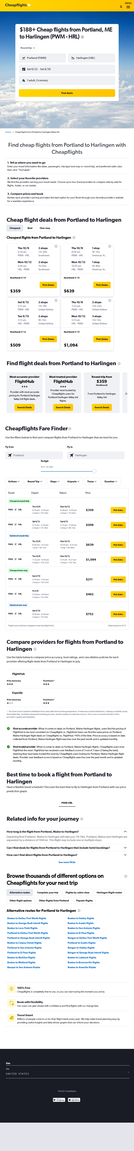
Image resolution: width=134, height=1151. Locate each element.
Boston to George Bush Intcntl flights (27, 920)
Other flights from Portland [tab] (54, 897)
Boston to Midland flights (21, 959)
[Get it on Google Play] (59, 1097)
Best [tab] (30, 225)
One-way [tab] (45, 225)
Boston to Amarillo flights (82, 964)
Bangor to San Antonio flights (23, 964)
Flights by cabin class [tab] (77, 889)
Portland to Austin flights (81, 940)
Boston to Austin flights (81, 920)
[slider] (94, 468)
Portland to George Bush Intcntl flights (28, 935)
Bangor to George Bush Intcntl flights (88, 949)
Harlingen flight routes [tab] (109, 889)
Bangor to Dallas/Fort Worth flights (87, 935)
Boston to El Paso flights (81, 930)
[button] (41, 68)
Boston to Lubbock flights (82, 954)
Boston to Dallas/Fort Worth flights (26, 915)
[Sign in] (121, 6)
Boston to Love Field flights (22, 925)
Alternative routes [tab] (20, 889)
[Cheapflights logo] (16, 5)
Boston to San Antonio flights (84, 925)
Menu (128, 6)
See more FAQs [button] (67, 859)
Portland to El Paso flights (21, 949)
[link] (24, 404)
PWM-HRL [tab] (67, 800)
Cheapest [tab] (15, 225)
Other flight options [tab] (21, 897)
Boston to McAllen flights (21, 954)
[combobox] (28, 47)
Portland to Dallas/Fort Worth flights (27, 930)
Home (8, 129)
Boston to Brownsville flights (84, 959)
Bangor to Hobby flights (81, 944)
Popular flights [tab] (84, 897)
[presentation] (82, 37)
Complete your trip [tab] (47, 889)
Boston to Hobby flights (81, 915)
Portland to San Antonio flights (24, 944)
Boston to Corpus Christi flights (24, 940)
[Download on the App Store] (74, 1097)
